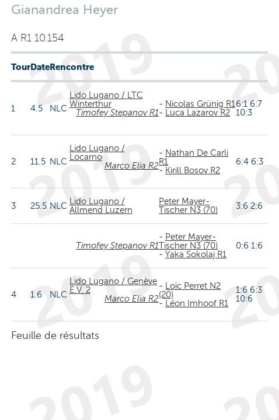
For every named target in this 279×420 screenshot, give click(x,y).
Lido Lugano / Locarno (97, 153)
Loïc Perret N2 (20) (190, 290)
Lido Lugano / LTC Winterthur (106, 99)
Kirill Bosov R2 (192, 170)
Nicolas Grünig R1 (200, 103)
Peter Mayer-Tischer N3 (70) (188, 206)
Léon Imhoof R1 (196, 303)
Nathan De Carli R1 (193, 157)
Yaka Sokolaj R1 (195, 254)
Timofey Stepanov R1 (117, 112)
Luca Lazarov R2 (197, 112)
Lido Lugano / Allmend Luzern (100, 206)
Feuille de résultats (55, 335)
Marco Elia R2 (131, 165)
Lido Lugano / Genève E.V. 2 (113, 285)
